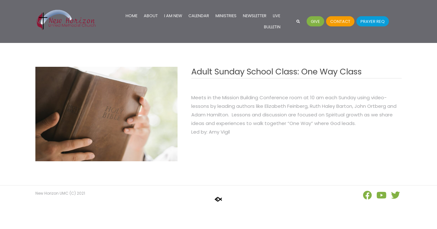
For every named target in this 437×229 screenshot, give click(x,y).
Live (276, 15)
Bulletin (272, 27)
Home (131, 15)
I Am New (173, 15)
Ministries (226, 15)
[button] (298, 21)
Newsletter (254, 15)
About (151, 15)
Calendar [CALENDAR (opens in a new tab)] (198, 15)
